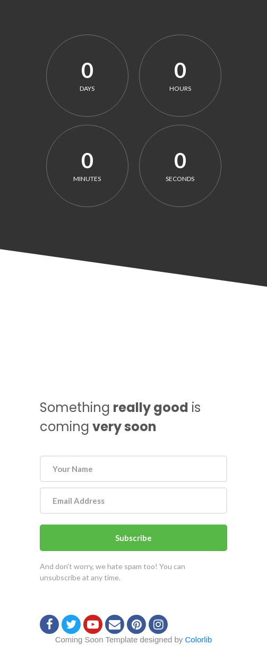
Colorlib (198, 639)
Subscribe (133, 538)
